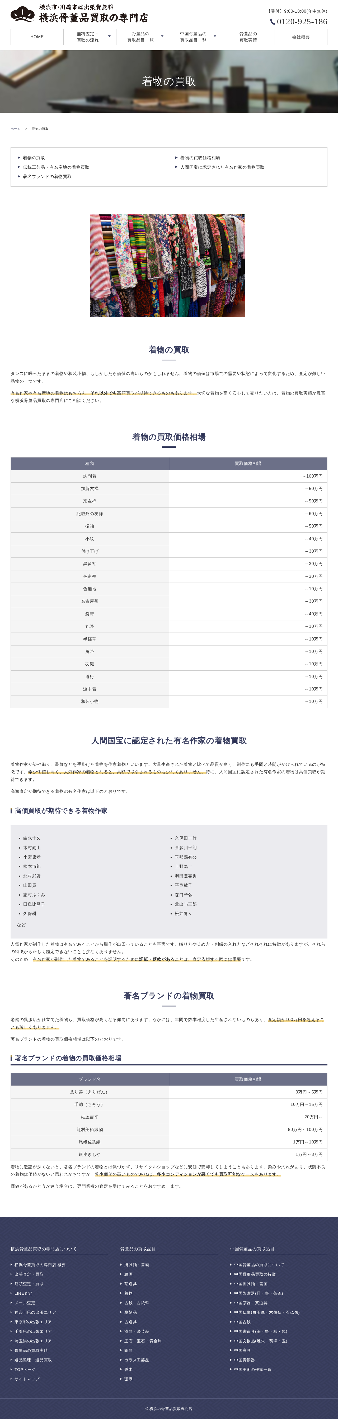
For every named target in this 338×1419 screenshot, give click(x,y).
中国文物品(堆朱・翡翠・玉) (260, 1341)
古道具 (130, 1322)
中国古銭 (242, 1322)
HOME (37, 37)
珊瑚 (128, 1379)
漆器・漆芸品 (136, 1331)
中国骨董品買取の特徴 (255, 1274)
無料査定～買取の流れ (88, 36)
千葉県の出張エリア (33, 1331)
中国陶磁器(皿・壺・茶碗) (258, 1293)
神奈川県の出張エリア (35, 1312)
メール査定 (25, 1303)
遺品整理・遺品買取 (33, 1360)
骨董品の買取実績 (248, 36)
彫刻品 (130, 1312)
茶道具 (130, 1283)
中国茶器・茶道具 (250, 1303)
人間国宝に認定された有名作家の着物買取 (222, 167)
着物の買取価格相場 (200, 157)
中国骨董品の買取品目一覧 (193, 36)
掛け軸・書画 (136, 1264)
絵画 (128, 1274)
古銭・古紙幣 (136, 1303)
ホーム (16, 129)
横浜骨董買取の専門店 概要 (40, 1264)
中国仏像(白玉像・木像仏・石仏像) (267, 1312)
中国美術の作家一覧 (253, 1369)
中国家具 (242, 1350)
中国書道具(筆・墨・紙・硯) (260, 1331)
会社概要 (301, 37)
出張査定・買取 (29, 1274)
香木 (128, 1369)
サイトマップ (27, 1379)
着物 (128, 1293)
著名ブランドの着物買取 (47, 176)
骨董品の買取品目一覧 (140, 36)
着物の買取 (34, 157)
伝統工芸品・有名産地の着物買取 (56, 167)
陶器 (128, 1350)
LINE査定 (23, 1293)
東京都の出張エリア (33, 1322)
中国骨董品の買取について (259, 1264)
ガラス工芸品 (136, 1360)
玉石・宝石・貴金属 (143, 1341)
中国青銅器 (244, 1360)
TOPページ (25, 1369)
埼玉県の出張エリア (33, 1341)
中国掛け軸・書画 (250, 1283)
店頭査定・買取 (29, 1283)
